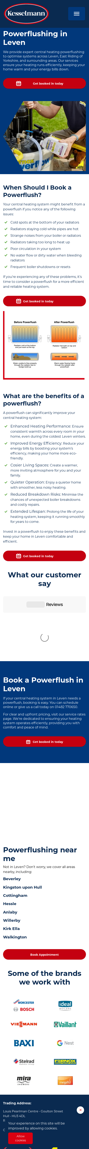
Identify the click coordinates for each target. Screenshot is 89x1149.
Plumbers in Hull (16, 1113)
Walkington (15, 868)
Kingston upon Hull (22, 819)
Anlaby (10, 843)
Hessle (9, 835)
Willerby (11, 852)
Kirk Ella (11, 860)
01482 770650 (29, 1062)
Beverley (12, 810)
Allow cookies (20, 1138)
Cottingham (15, 827)
